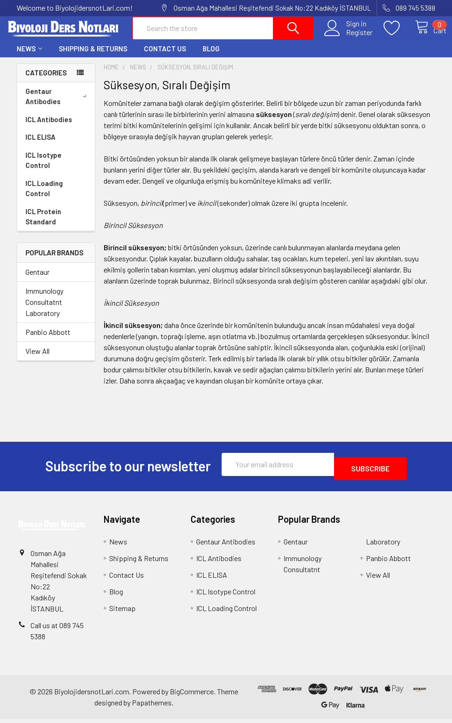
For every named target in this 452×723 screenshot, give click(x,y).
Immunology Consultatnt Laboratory (44, 310)
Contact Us (165, 57)
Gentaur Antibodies (57, 104)
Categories (46, 81)
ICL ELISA (40, 145)
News (29, 57)
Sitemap (122, 612)
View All (37, 359)
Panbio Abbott (47, 340)
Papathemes (152, 706)
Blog (211, 57)
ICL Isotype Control (43, 168)
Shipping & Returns (93, 57)
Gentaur (37, 280)
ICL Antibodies (48, 128)
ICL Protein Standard (43, 225)
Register (349, 37)
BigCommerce (192, 695)
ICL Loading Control (44, 196)
